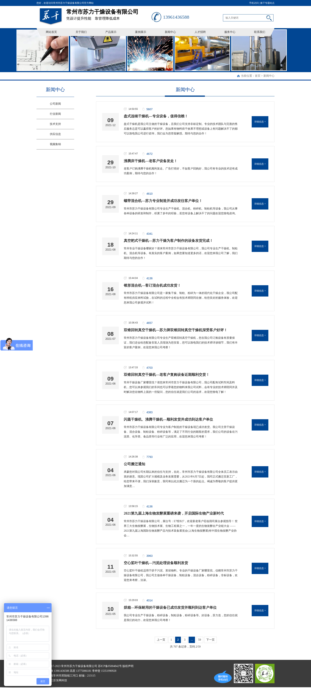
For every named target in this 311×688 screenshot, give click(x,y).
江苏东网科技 (58, 680)
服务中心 (229, 32)
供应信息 (55, 134)
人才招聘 (200, 32)
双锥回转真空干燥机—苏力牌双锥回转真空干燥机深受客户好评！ (175, 330)
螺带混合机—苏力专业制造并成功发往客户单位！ (163, 201)
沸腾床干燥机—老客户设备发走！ (150, 161)
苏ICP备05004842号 (110, 666)
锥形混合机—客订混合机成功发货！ (152, 285)
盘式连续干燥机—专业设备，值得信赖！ (156, 116)
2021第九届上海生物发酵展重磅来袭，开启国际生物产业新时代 (174, 513)
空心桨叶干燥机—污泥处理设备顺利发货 (156, 563)
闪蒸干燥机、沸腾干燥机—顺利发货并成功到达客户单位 (168, 419)
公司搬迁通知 (134, 464)
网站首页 (51, 32)
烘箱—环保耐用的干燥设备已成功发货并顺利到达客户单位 (170, 608)
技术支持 (55, 123)
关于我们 (81, 32)
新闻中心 (170, 32)
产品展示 (110, 32)
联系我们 (259, 32)
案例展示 (140, 32)
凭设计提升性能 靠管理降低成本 (109, 13)
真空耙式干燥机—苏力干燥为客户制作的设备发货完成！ (168, 241)
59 (199, 639)
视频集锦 (55, 144)
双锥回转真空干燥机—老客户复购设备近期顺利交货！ (166, 375)
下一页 (210, 639)
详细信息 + (260, 121)
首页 (257, 75)
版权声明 (127, 666)
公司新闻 (55, 103)
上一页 (161, 639)
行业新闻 (55, 113)
